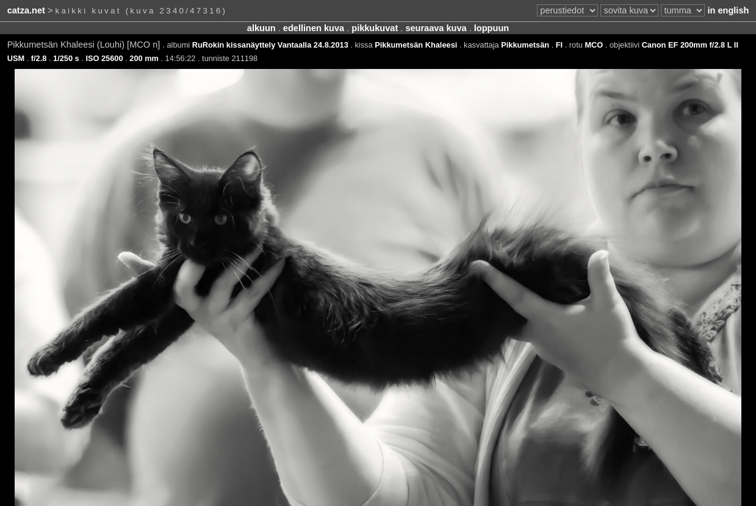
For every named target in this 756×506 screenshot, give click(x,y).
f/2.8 (39, 58)
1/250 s (66, 58)
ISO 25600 (104, 58)
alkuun (261, 28)
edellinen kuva (313, 28)
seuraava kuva (435, 28)
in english (728, 10)
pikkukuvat (374, 28)
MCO (594, 44)
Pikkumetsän (525, 44)
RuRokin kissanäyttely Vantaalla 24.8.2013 (270, 44)
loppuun (491, 28)
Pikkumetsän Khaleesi (416, 44)
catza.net (26, 10)
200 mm (144, 58)
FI (559, 44)
